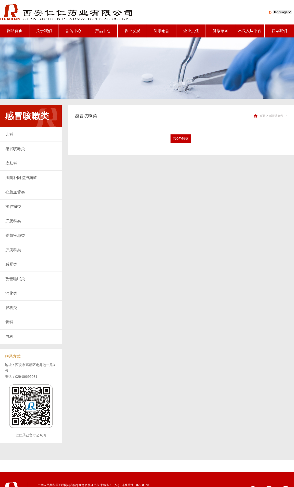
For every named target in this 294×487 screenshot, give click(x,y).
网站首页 (15, 31)
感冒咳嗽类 (276, 116)
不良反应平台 (250, 31)
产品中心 (103, 31)
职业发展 (132, 31)
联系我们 (279, 31)
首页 (262, 116)
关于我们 (44, 31)
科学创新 (162, 31)
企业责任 (191, 31)
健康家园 (220, 31)
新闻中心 (73, 31)
